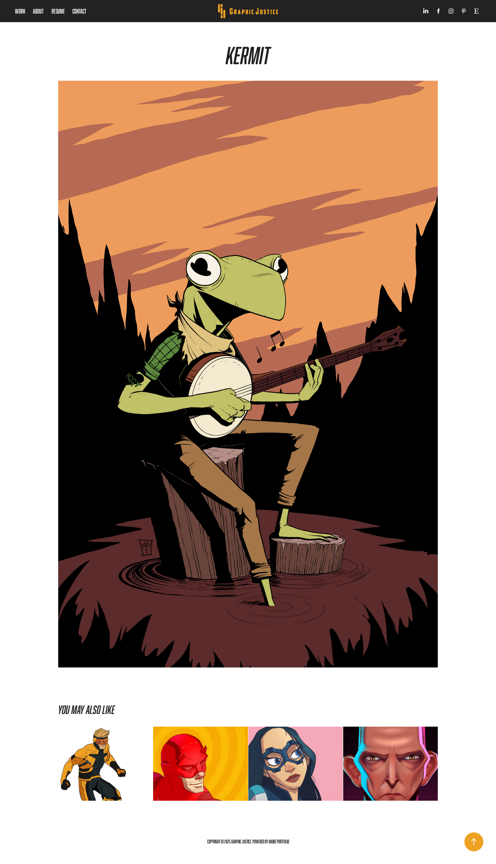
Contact (79, 11)
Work (20, 11)
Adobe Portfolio (279, 841)
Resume (58, 11)
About (38, 11)
